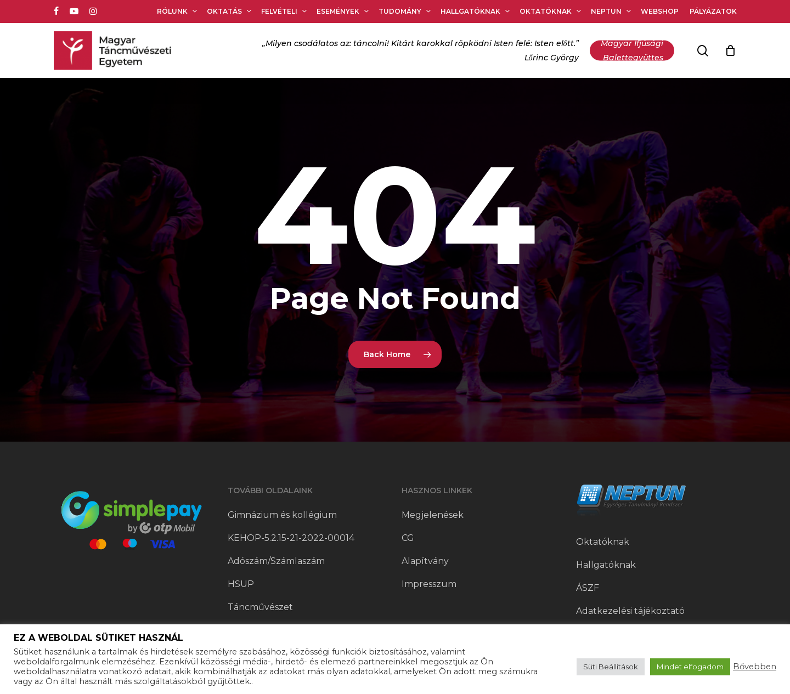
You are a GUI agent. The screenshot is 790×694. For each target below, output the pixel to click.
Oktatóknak (602, 542)
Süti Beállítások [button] (610, 666)
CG (408, 538)
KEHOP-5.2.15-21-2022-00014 (291, 538)
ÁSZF (587, 588)
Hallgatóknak (606, 565)
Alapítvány (425, 561)
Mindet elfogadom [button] (690, 666)
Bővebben (754, 667)
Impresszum (429, 584)
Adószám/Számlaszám (276, 561)
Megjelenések (433, 515)
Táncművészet (260, 607)
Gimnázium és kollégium (282, 515)
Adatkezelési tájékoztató (630, 611)
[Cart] (731, 50)
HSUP (241, 584)
